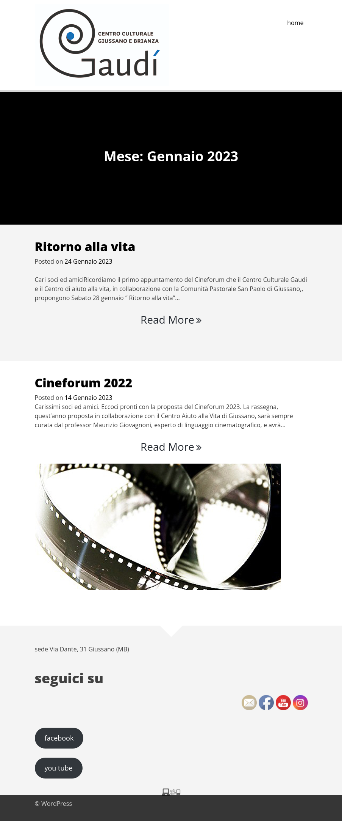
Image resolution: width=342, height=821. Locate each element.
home (295, 23)
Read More (171, 319)
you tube (58, 767)
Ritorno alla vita (85, 246)
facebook (58, 737)
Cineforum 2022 (84, 382)
